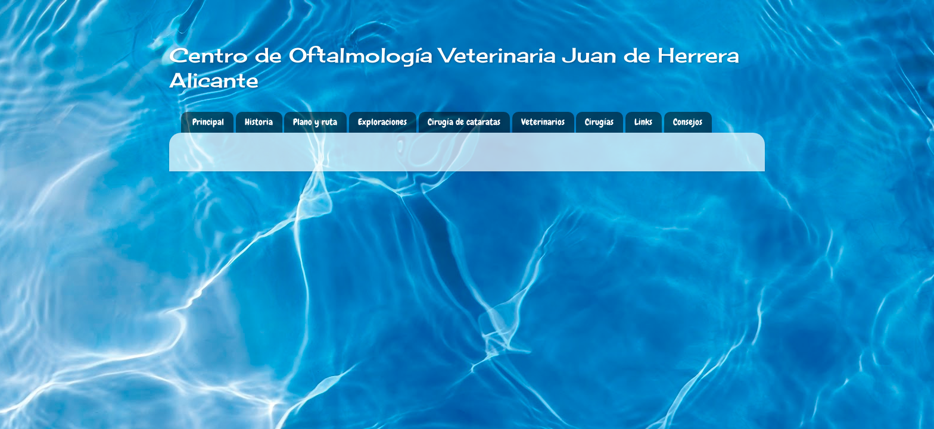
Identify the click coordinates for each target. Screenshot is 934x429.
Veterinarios (543, 122)
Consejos (687, 122)
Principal (208, 122)
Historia (259, 122)
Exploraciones (382, 122)
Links (643, 122)
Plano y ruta (315, 122)
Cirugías (599, 122)
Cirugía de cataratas (464, 122)
